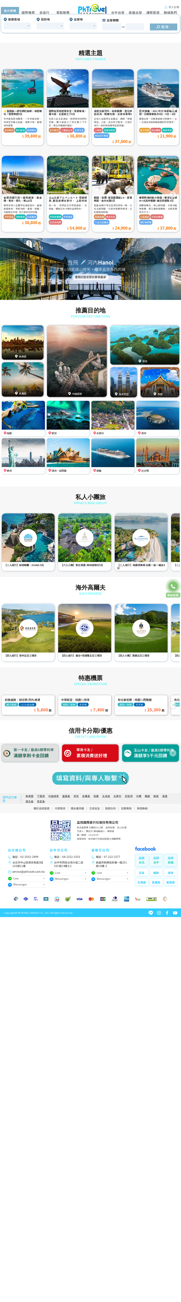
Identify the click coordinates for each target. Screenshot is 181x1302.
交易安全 (94, 851)
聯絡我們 (170, 12)
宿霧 (96, 838)
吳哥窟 (30, 838)
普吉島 (30, 843)
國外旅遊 (12, 12)
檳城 (156, 838)
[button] (9, 39)
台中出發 (117, 12)
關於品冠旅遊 (41, 851)
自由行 (44, 12)
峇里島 (41, 843)
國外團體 (10, 53)
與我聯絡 (142, 851)
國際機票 (28, 12)
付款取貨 (60, 851)
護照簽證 (153, 12)
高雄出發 (135, 12)
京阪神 (129, 838)
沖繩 (138, 838)
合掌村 (117, 838)
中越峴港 (53, 838)
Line (13, 921)
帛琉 (76, 838)
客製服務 (63, 12)
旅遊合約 (110, 851)
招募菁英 (126, 851)
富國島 (66, 838)
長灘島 (86, 838)
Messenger (17, 927)
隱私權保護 (77, 851)
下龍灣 (41, 838)
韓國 (147, 838)
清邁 (164, 838)
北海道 (106, 838)
